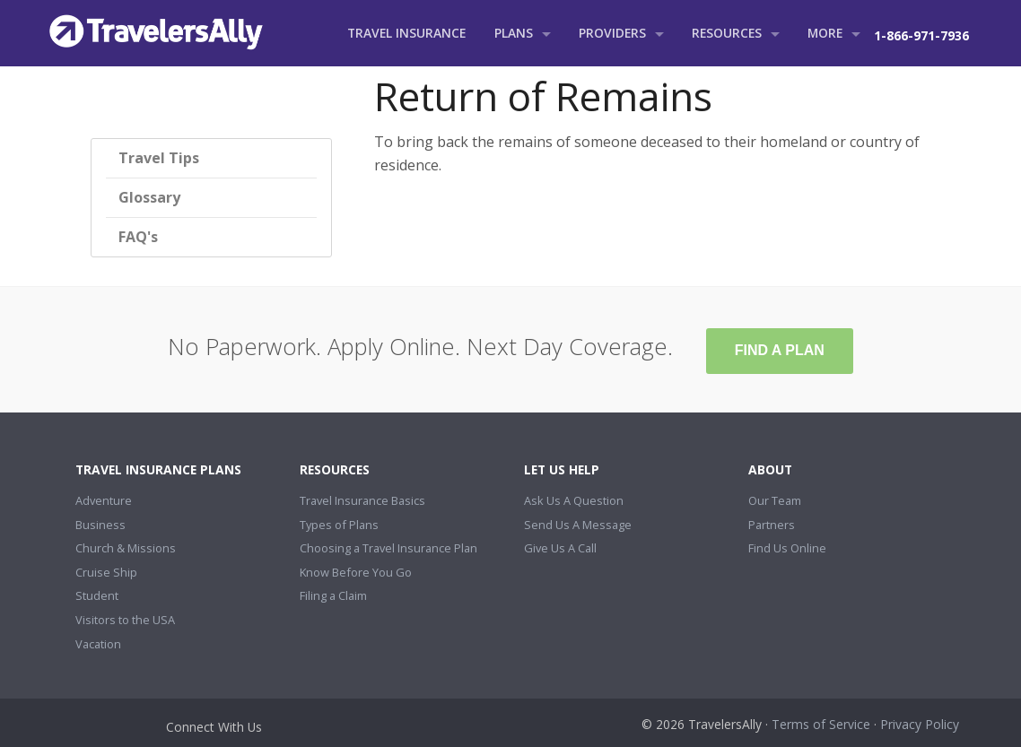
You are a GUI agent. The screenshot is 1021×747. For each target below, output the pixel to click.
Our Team (774, 500)
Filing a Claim (333, 595)
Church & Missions (125, 548)
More (824, 32)
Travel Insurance (406, 32)
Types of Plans (339, 525)
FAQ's (138, 237)
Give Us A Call (560, 548)
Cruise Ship (106, 572)
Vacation (98, 644)
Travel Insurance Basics (362, 500)
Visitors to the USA (125, 620)
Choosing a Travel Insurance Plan (388, 548)
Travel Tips (158, 158)
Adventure (103, 500)
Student (96, 595)
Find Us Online (787, 548)
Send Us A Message (578, 525)
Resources (727, 32)
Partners (771, 525)
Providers (612, 32)
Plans (513, 32)
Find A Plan (780, 350)
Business (100, 525)
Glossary (149, 197)
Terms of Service (821, 724)
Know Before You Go (356, 572)
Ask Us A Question (574, 500)
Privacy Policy (919, 724)
